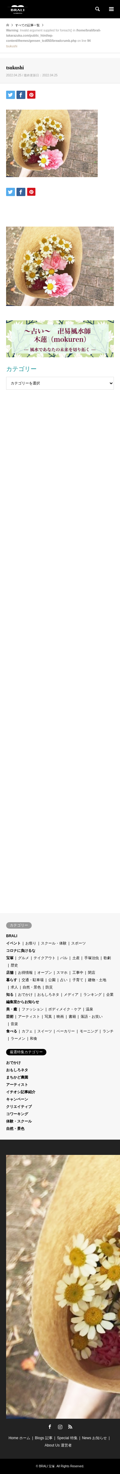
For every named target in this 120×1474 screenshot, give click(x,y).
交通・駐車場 (33, 980)
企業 (110, 994)
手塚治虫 (91, 958)
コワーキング (17, 1114)
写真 (48, 1016)
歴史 (14, 965)
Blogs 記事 (43, 1438)
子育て (77, 980)
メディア (71, 994)
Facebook (50, 1427)
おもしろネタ (48, 994)
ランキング (92, 994)
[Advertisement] (60, 425)
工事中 (77, 972)
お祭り (30, 943)
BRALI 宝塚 (47, 1466)
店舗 (9, 972)
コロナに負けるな (20, 950)
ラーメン (18, 1038)
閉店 (91, 972)
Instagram (60, 1427)
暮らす (11, 980)
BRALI (11, 936)
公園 (52, 980)
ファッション (33, 1009)
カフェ (27, 1031)
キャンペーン (17, 1099)
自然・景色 (32, 987)
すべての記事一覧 (27, 25)
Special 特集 (67, 1438)
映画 (60, 1016)
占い (63, 980)
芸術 (9, 1016)
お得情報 (25, 972)
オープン (44, 972)
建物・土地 (97, 980)
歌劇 (107, 958)
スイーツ (44, 1031)
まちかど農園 (17, 1077)
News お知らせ (94, 1438)
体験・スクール (19, 1121)
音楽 (14, 1024)
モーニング (89, 1031)
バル (63, 958)
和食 (33, 1038)
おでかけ (25, 994)
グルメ (23, 958)
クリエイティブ (19, 1107)
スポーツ (78, 943)
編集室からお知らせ (22, 1002)
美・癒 (11, 1009)
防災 (49, 987)
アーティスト (29, 1016)
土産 (76, 958)
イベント (13, 943)
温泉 (89, 1009)
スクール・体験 (54, 943)
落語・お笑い (92, 1016)
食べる (11, 1031)
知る (9, 994)
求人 (14, 987)
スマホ (61, 972)
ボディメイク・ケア (64, 1009)
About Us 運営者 (58, 1445)
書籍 (72, 1016)
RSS (70, 1427)
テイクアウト (45, 958)
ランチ (108, 1031)
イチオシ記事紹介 (20, 1092)
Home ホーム (19, 1438)
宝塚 (9, 958)
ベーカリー (65, 1031)
